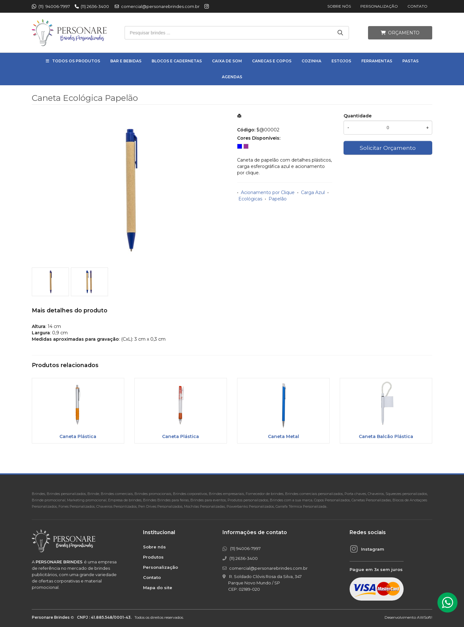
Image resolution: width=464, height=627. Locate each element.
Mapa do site (157, 587)
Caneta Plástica (77, 436)
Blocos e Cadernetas (177, 61)
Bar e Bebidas (125, 61)
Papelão (278, 199)
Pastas (410, 61)
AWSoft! (424, 617)
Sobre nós (339, 6)
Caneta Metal (283, 436)
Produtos (153, 557)
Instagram (372, 549)
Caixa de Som (227, 61)
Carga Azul (313, 192)
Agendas (232, 76)
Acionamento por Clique (268, 192)
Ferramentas (376, 61)
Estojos (341, 61)
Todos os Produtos (76, 61)
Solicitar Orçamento (388, 147)
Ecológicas (250, 199)
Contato (417, 6)
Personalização (379, 6)
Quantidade (358, 116)
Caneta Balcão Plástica (386, 436)
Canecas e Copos (271, 61)
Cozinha (311, 61)
